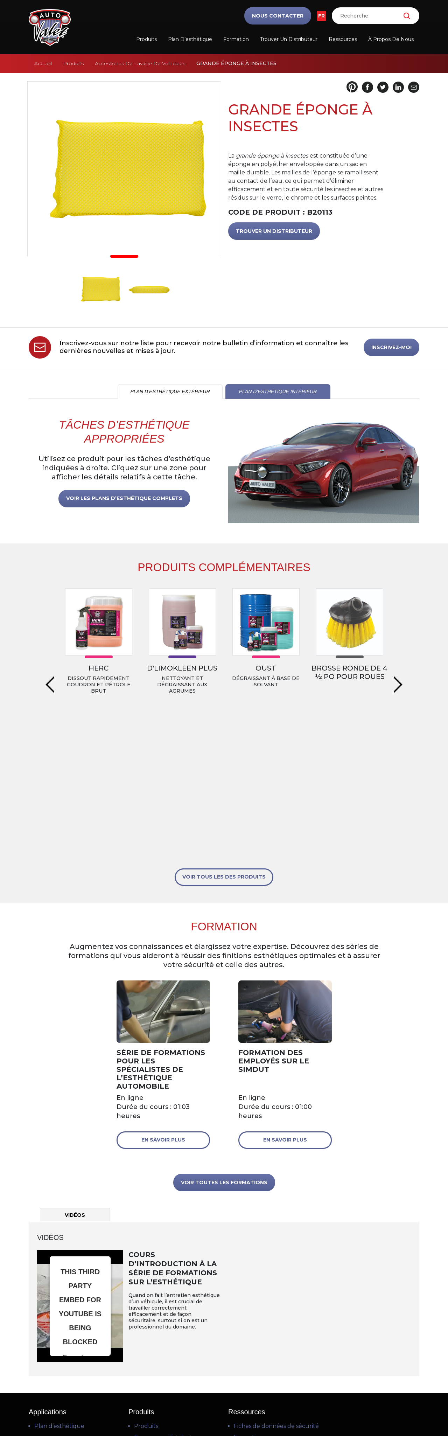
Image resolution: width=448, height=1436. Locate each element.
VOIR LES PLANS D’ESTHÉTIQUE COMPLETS (124, 498)
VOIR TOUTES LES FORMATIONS (224, 1044)
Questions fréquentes (264, 1321)
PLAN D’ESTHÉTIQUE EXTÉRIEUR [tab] (170, 391)
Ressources (343, 39)
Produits (146, 39)
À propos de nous (391, 39)
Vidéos (243, 1309)
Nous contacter (277, 16)
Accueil (43, 63)
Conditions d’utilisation (223, 1395)
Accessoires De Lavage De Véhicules (140, 63)
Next (398, 629)
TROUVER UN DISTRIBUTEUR (274, 231)
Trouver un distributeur (288, 39)
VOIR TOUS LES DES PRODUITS (224, 738)
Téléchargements (259, 1332)
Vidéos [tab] (75, 1076)
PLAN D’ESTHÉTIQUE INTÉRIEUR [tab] (278, 391)
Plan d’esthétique (190, 39)
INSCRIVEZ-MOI (391, 347)
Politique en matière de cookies (225, 1412)
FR (321, 16)
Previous (50, 629)
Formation (236, 39)
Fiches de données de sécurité (276, 1287)
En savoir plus (163, 1001)
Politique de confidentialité (224, 1403)
